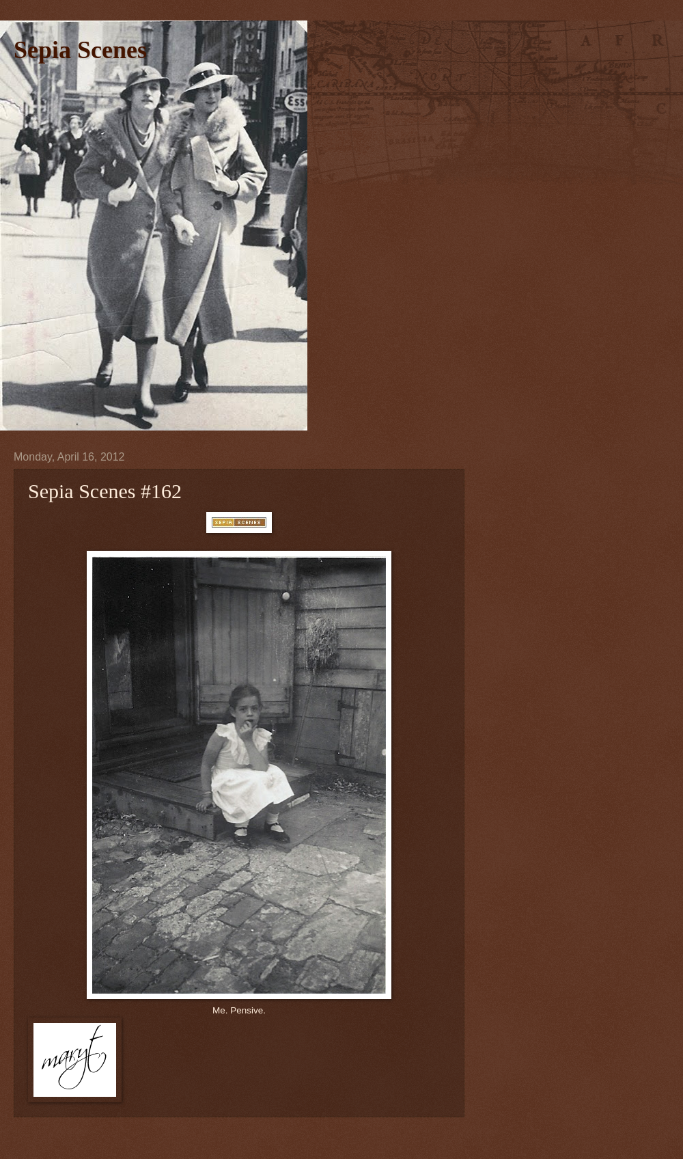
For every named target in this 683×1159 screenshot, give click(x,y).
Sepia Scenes (80, 50)
